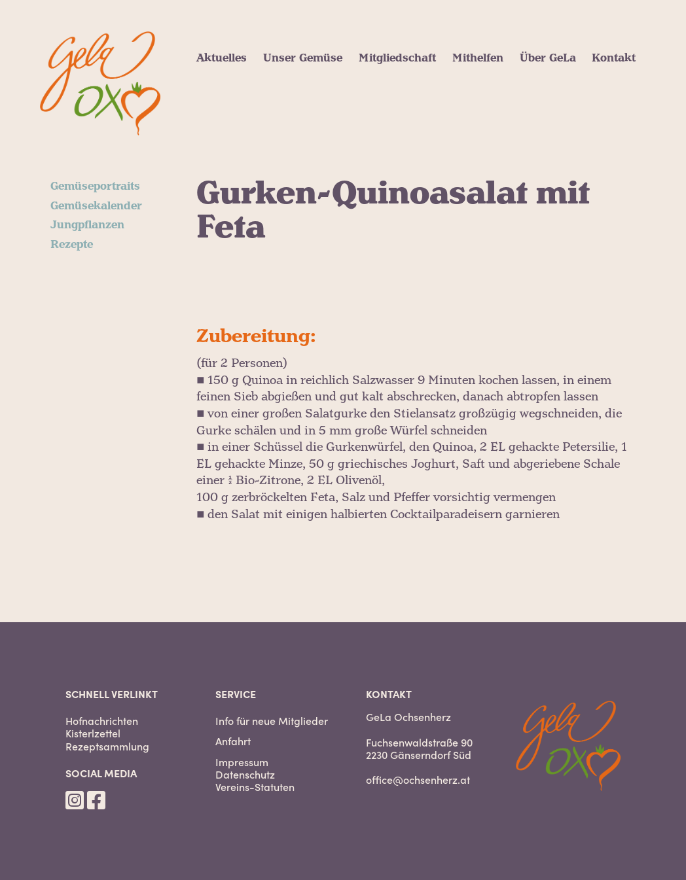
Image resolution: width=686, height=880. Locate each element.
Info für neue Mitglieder (271, 720)
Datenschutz (245, 774)
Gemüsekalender (96, 206)
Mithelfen (477, 58)
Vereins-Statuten (255, 787)
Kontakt (614, 58)
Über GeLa (548, 58)
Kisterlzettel (92, 733)
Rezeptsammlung (107, 746)
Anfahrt (233, 741)
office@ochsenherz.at (418, 779)
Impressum (241, 762)
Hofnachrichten (101, 720)
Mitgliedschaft (397, 58)
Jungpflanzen (87, 225)
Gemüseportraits (95, 186)
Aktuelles (221, 58)
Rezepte (71, 245)
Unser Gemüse (302, 58)
